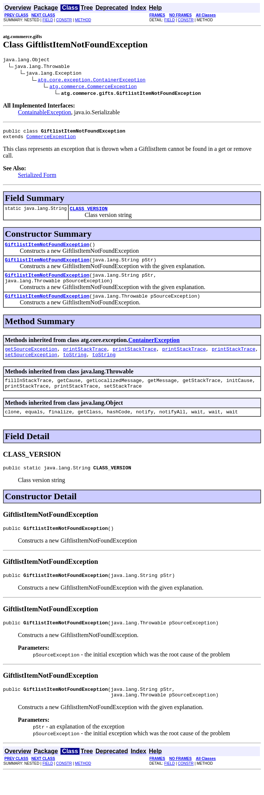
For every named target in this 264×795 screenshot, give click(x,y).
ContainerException (154, 350)
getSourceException (31, 360)
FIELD (48, 20)
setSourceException (31, 366)
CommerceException (51, 139)
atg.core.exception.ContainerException (92, 80)
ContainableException (44, 113)
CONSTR (64, 20)
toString (74, 366)
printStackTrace (85, 360)
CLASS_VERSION (89, 212)
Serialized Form (37, 178)
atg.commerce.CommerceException (93, 87)
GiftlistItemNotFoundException (47, 249)
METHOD (83, 20)
